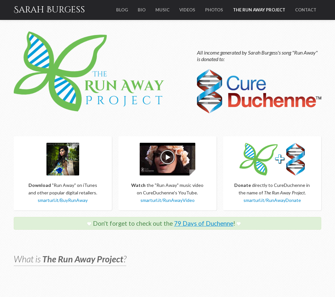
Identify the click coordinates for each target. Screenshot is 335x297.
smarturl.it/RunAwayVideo (167, 200)
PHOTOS (214, 9)
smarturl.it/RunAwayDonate (272, 200)
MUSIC (162, 9)
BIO (142, 9)
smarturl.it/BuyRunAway (63, 200)
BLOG (122, 9)
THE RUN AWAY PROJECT (259, 9)
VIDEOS (187, 9)
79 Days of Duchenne (203, 223)
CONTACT (305, 9)
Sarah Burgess (49, 10)
